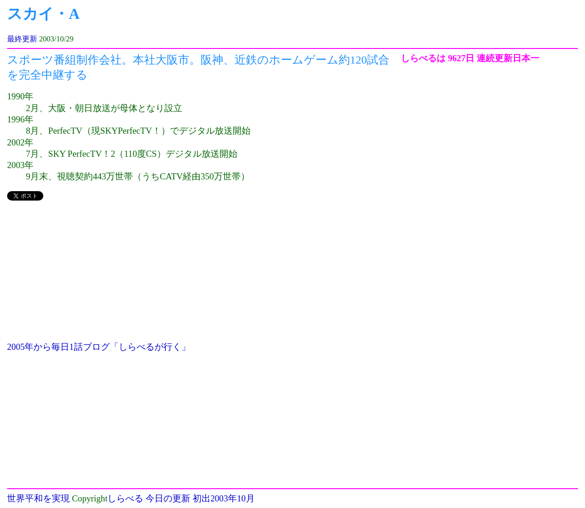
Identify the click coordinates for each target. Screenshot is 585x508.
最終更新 (22, 39)
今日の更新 (168, 498)
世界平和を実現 (38, 498)
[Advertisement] (204, 275)
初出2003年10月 (224, 498)
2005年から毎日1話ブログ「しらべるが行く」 (98, 347)
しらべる (125, 498)
